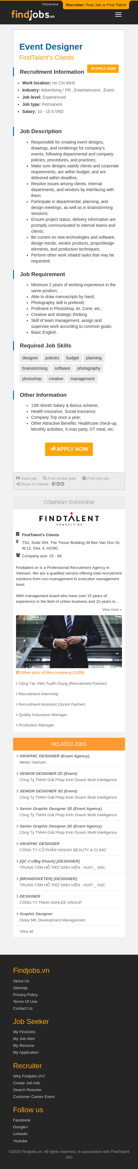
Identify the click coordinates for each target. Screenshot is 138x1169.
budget (72, 357)
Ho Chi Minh (63, 83)
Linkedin (20, 1134)
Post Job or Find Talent (96, 5)
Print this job (95, 478)
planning (94, 357)
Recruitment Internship (38, 694)
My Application (26, 1052)
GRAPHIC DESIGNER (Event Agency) (54, 756)
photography (88, 368)
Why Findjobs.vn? (29, 1076)
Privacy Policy (25, 994)
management (82, 378)
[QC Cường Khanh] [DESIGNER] (50, 861)
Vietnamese (50, 4)
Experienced (54, 97)
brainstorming (34, 368)
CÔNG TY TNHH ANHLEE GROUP (51, 902)
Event (109, 90)
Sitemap (20, 988)
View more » (112, 610)
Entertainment (87, 90)
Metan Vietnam (33, 762)
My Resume (23, 1045)
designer (30, 357)
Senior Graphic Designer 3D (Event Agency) (61, 808)
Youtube (20, 1141)
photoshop (32, 378)
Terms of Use (25, 1001)
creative (56, 378)
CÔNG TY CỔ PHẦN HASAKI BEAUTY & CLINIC (63, 850)
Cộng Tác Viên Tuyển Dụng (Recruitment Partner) (63, 683)
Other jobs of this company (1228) (50, 672)
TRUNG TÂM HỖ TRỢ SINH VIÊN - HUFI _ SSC (62, 867)
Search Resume (27, 1090)
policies (52, 357)
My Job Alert (24, 1038)
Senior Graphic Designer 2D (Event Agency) (61, 826)
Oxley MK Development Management (52, 920)
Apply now (103, 69)
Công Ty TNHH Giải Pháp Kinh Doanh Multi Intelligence (68, 780)
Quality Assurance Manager (43, 714)
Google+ (20, 1127)
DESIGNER (30, 896)
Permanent (52, 104)
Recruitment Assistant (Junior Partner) (52, 704)
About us (21, 981)
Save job (26, 478)
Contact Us (23, 1008)
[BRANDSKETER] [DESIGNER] (48, 879)
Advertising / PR (56, 90)
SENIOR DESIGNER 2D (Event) (48, 773)
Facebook (22, 1120)
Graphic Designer (36, 914)
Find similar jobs (59, 478)
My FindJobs (24, 1032)
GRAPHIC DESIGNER (40, 843)
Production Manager (36, 725)
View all (26, 931)
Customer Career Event (34, 1096)
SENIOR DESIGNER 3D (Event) (48, 791)
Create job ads (26, 1083)
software (62, 368)
